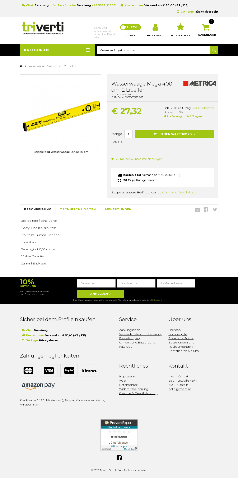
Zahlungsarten (129, 330)
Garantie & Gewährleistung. (181, 192)
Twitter (215, 209)
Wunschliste (180, 35)
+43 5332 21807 (104, 5)
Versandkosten (203, 108)
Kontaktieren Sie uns (183, 350)
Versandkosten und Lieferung (140, 334)
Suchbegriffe (177, 334)
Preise (130, 35)
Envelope (197, 209)
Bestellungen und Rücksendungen (181, 344)
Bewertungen (118, 209)
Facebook (206, 209)
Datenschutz (158, 299)
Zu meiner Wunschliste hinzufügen (134, 159)
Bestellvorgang (130, 338)
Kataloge (125, 346)
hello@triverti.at (179, 389)
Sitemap (174, 330)
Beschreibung (37, 209)
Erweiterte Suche (180, 338)
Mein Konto (155, 35)
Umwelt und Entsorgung (137, 342)
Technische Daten (78, 209)
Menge (116, 134)
